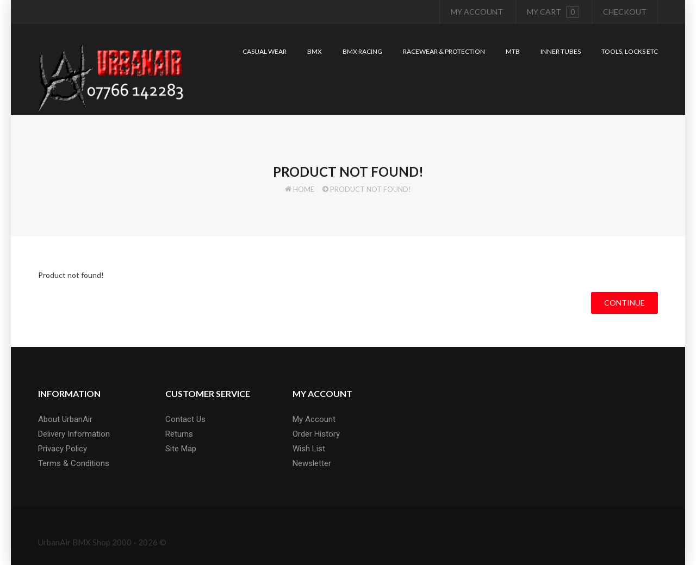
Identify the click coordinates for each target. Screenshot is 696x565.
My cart (553, 12)
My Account (477, 11)
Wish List (309, 449)
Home (303, 189)
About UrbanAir (65, 419)
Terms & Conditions (73, 463)
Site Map (180, 449)
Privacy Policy (62, 449)
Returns (179, 434)
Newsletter (312, 463)
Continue (624, 302)
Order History (316, 434)
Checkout (625, 11)
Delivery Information (74, 434)
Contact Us (185, 419)
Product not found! (370, 189)
